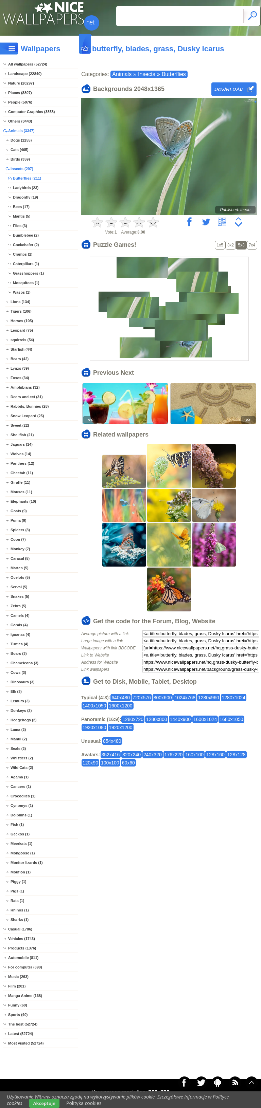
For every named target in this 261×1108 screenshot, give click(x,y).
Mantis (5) (21, 216)
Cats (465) (20, 150)
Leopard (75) (22, 330)
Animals (122, 74)
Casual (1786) (20, 929)
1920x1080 (94, 727)
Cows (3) (18, 672)
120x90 (90, 762)
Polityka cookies (84, 1103)
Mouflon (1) (21, 872)
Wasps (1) (22, 292)
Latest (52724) (20, 1034)
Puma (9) (18, 520)
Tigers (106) (21, 311)
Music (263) (18, 977)
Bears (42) (20, 359)
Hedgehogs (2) (23, 720)
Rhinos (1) (20, 910)
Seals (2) (18, 748)
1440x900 (180, 719)
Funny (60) (17, 1005)
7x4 (252, 245)
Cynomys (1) (22, 806)
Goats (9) (19, 511)
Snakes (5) (20, 596)
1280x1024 (233, 697)
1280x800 (156, 719)
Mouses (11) (21, 492)
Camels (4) (20, 615)
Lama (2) (18, 729)
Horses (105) (22, 321)
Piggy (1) (18, 882)
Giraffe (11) (20, 482)
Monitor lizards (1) (27, 863)
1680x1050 (231, 719)
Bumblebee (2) (26, 235)
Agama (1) (20, 777)
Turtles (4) (19, 644)
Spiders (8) (20, 530)
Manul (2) (19, 739)
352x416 (111, 754)
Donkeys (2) (21, 710)
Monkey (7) (20, 549)
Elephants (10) (23, 501)
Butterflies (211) (27, 178)
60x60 (128, 762)
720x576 (142, 697)
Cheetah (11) (22, 473)
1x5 (220, 245)
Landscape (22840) (24, 74)
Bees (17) (21, 207)
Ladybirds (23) (25, 188)
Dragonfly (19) (25, 197)
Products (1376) (22, 948)
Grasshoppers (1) (28, 273)
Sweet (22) (20, 425)
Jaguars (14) (22, 444)
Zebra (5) (18, 606)
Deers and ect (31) (27, 397)
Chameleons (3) (24, 663)
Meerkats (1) (21, 844)
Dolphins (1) (21, 815)
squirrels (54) (22, 340)
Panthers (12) (22, 463)
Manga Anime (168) (25, 996)
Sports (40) (18, 1015)
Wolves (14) (21, 454)
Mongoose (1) (23, 853)
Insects (146, 74)
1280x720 (132, 719)
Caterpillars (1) (26, 264)
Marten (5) (20, 568)
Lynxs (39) (20, 368)
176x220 (173, 754)
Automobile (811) (23, 958)
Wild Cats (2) (22, 767)
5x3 (241, 245)
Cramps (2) (22, 254)
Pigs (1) (17, 891)
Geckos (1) (20, 834)
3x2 (230, 245)
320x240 (131, 754)
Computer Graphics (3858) (31, 112)
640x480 (120, 697)
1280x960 (208, 697)
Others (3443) (20, 121)
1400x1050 (94, 705)
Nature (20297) (21, 83)
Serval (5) (19, 587)
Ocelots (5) (20, 577)
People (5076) (20, 102)
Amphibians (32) (25, 387)
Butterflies (174, 74)
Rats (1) (17, 901)
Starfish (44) (21, 349)
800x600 (163, 697)
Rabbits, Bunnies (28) (30, 406)
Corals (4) (19, 625)
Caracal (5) (20, 558)
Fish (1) (17, 825)
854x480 (112, 741)
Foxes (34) (20, 378)
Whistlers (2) (22, 758)
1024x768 (184, 697)
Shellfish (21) (22, 435)
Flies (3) (20, 226)
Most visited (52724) (26, 1043)
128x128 (236, 754)
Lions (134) (20, 302)
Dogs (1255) (21, 140)
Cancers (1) (21, 786)
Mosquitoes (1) (26, 283)
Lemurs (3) (20, 701)
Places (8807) (20, 93)
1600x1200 (120, 705)
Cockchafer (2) (26, 245)
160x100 (194, 754)
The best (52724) (22, 1024)
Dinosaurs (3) (22, 682)
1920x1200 (120, 727)
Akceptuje (44, 1103)
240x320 (152, 754)
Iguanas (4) (20, 634)
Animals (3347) (21, 131)
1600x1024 (205, 719)
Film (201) (16, 986)
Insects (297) (22, 169)
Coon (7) (18, 539)
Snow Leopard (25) (27, 416)
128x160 (215, 754)
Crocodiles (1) (23, 796)
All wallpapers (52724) (27, 64)
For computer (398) (25, 967)
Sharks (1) (20, 920)
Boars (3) (19, 653)
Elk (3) (16, 691)
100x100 (110, 762)
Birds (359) (20, 159)
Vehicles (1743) (21, 939)
